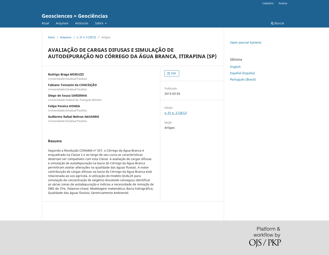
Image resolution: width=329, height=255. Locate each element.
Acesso (283, 3)
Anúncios (81, 23)
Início (51, 37)
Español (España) (242, 73)
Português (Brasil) (243, 79)
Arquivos (62, 23)
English (235, 67)
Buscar (277, 23)
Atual (45, 23)
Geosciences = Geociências (75, 15)
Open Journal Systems (245, 42)
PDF (173, 73)
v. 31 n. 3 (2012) (86, 37)
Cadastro (268, 3)
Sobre (99, 23)
